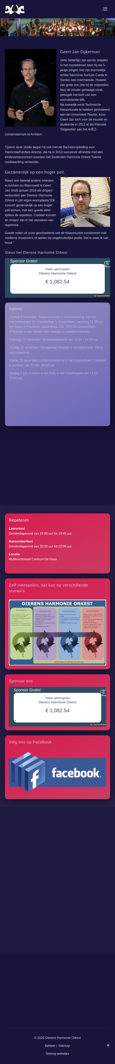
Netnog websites (57, 1058)
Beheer (50, 1050)
